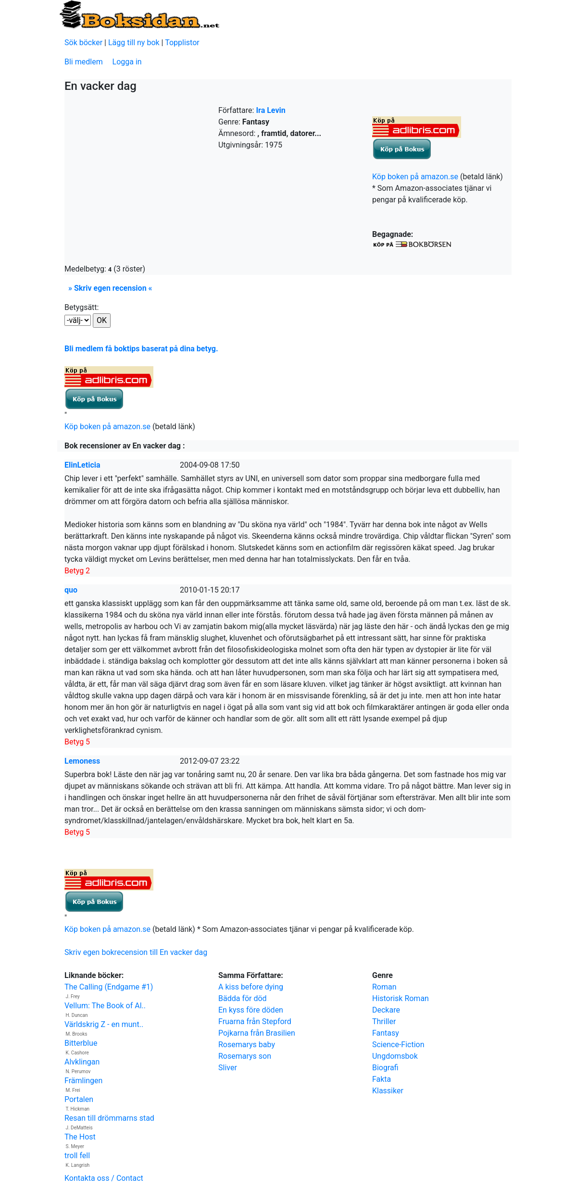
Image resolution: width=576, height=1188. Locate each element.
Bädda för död (242, 998)
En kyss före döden (250, 1010)
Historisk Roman (400, 998)
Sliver (227, 1067)
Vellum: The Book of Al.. (105, 1005)
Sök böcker (83, 42)
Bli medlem (83, 61)
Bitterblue (80, 1043)
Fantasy (385, 1033)
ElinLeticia (82, 465)
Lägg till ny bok (134, 42)
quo (70, 589)
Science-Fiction (398, 1044)
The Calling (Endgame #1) (108, 986)
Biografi (385, 1067)
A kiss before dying (250, 986)
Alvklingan (82, 1061)
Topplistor (182, 42)
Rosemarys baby (246, 1044)
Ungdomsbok (395, 1056)
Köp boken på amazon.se (415, 176)
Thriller (384, 1021)
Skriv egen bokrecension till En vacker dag (135, 952)
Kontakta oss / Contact (103, 1178)
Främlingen (83, 1080)
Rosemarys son (244, 1056)
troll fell (77, 1155)
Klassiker (387, 1090)
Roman (384, 986)
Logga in (127, 61)
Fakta (381, 1079)
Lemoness (82, 761)
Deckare (386, 1010)
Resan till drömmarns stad (109, 1118)
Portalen (78, 1099)
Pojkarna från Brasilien (256, 1033)
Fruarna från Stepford (254, 1021)
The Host (80, 1136)
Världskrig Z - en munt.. (103, 1024)
